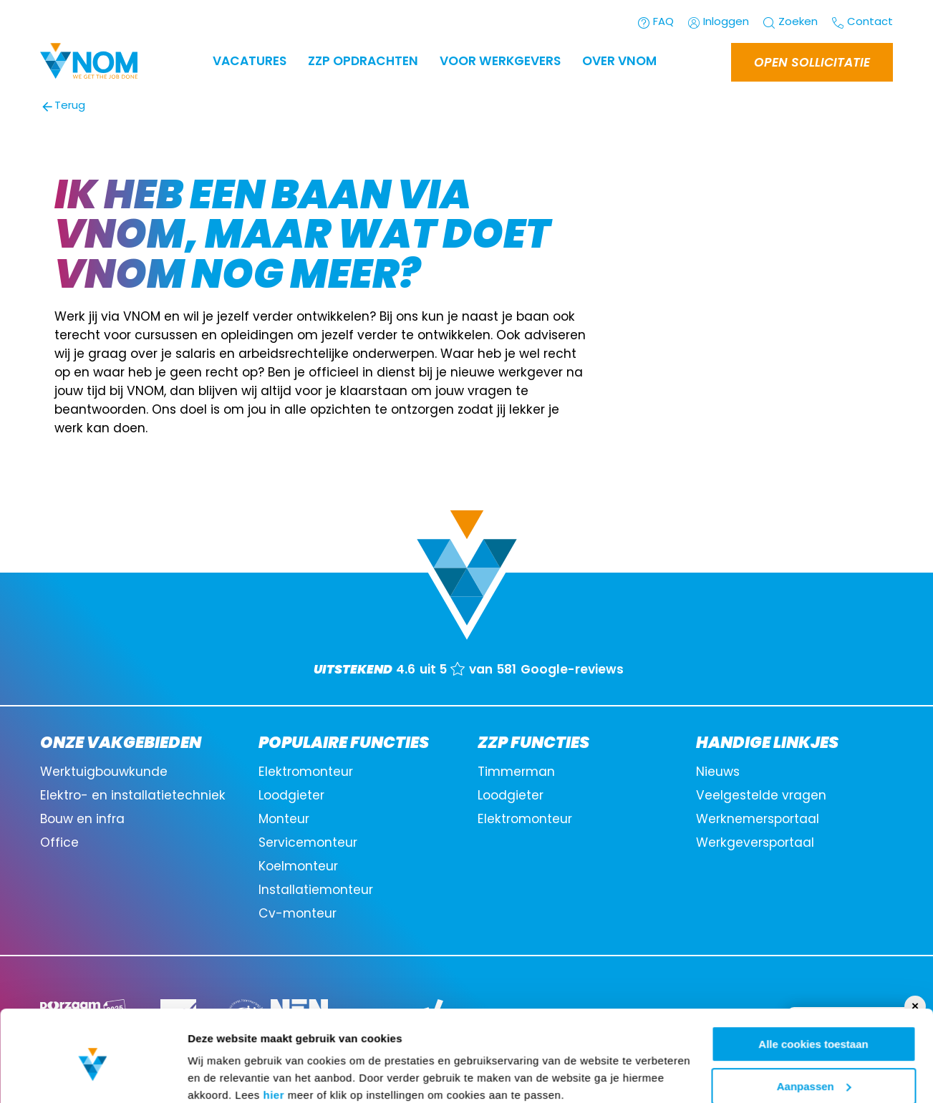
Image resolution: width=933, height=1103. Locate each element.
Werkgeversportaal (755, 843)
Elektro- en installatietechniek (133, 796)
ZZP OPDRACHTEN (363, 62)
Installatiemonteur (315, 891)
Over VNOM (619, 62)
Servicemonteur (307, 843)
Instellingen (218, 1074)
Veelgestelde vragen (761, 796)
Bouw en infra (82, 820)
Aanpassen (814, 1026)
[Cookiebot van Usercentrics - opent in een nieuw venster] (92, 1075)
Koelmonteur (298, 867)
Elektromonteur (305, 773)
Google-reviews (572, 670)
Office (59, 843)
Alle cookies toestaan (813, 984)
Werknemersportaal (757, 820)
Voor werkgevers (500, 62)
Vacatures (249, 62)
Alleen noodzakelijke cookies (813, 1067)
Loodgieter (291, 796)
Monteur (283, 820)
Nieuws (718, 773)
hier (274, 1035)
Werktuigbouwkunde (104, 773)
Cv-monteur (297, 914)
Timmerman (516, 773)
